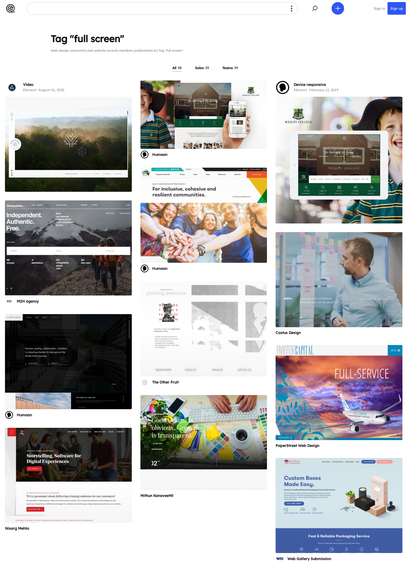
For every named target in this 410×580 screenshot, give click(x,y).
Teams (230, 68)
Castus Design (288, 332)
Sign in (379, 8)
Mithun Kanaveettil (156, 495)
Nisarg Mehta (17, 528)
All (177, 68)
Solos (202, 68)
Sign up (396, 8)
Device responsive (310, 84)
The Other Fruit (165, 382)
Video (28, 84)
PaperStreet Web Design (297, 445)
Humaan (159, 154)
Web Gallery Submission (309, 558)
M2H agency (28, 301)
